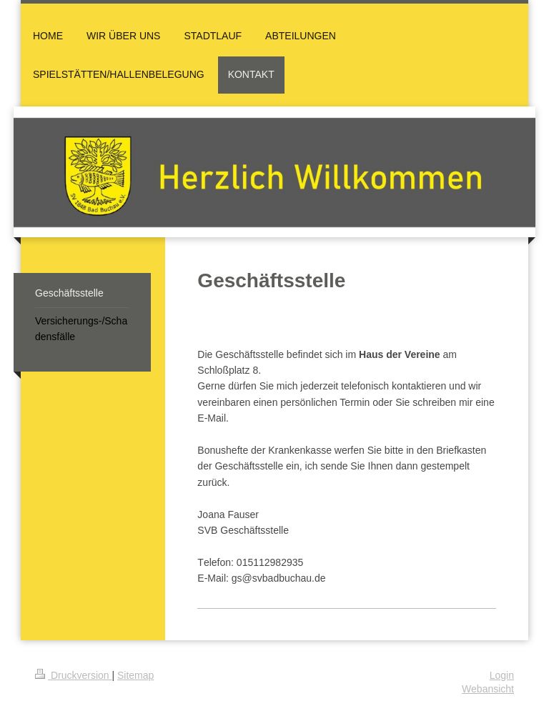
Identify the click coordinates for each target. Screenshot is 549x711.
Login (502, 675)
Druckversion (73, 675)
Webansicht (488, 689)
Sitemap (135, 675)
